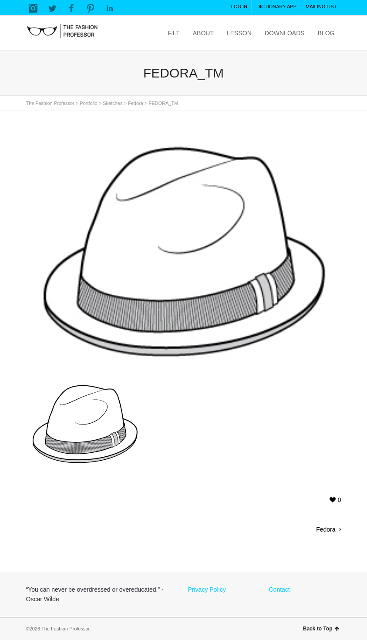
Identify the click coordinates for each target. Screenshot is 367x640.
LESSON (239, 33)
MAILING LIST (321, 6)
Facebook (71, 8)
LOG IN (239, 6)
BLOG (326, 33)
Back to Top (321, 629)
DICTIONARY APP (276, 6)
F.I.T (174, 33)
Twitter (52, 8)
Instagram (33, 8)
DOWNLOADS (285, 33)
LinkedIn (110, 8)
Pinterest (91, 8)
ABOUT (203, 33)
